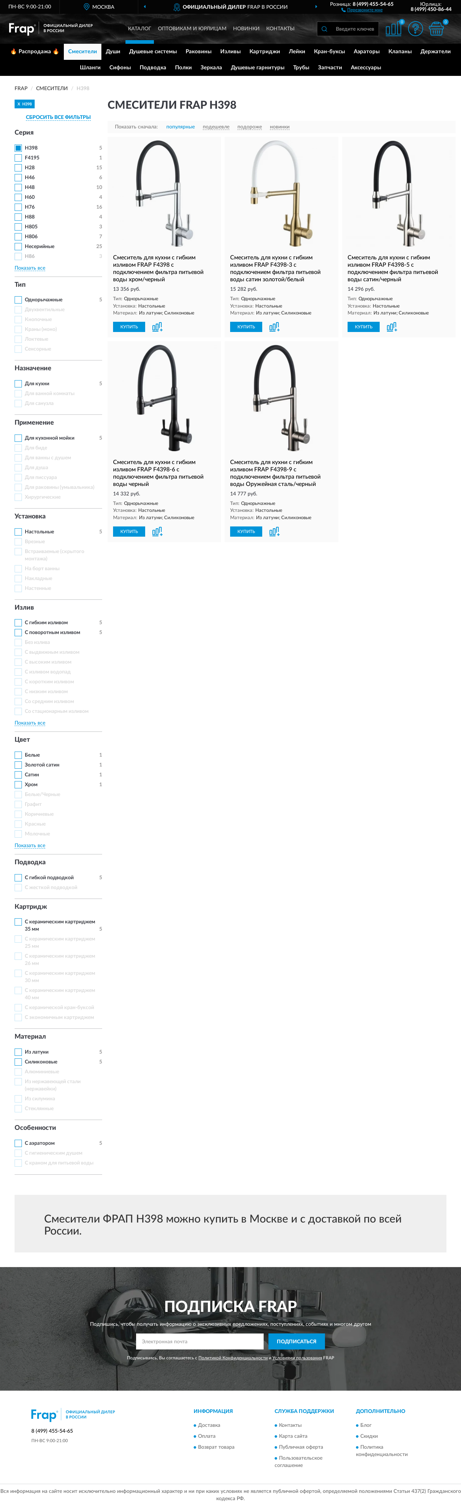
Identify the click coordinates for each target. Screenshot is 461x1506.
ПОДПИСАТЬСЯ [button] (297, 1341)
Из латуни (37, 1052)
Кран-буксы (329, 51)
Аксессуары (366, 67)
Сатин (32, 774)
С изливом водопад (48, 672)
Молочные (37, 834)
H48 (30, 187)
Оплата (207, 1436)
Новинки (246, 28)
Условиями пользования (297, 1358)
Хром (31, 784)
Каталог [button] (139, 28)
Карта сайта (293, 1436)
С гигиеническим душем (53, 1153)
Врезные (35, 541)
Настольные (39, 531)
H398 (31, 148)
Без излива (37, 642)
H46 (30, 177)
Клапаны (400, 51)
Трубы (301, 67)
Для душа (36, 467)
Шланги (90, 67)
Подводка (153, 67)
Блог (366, 1425)
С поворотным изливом (52, 632)
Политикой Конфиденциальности (233, 1358)
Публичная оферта (301, 1447)
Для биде (36, 448)
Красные (35, 824)
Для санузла (39, 403)
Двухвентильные (45, 309)
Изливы (230, 51)
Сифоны (120, 67)
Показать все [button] (30, 268)
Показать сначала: (136, 127)
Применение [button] (34, 423)
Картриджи (264, 51)
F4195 (32, 158)
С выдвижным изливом (52, 652)
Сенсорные (38, 349)
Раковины (199, 51)
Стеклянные (39, 1108)
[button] (362, 9)
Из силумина (40, 1098)
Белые (32, 755)
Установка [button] (30, 516)
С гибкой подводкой (49, 877)
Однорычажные (43, 299)
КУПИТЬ (129, 327)
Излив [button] (24, 608)
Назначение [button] (33, 368)
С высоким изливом (48, 662)
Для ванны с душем (48, 457)
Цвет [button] (22, 740)
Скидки (369, 1436)
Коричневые (39, 814)
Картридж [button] (31, 907)
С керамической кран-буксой (59, 1007)
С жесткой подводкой (51, 887)
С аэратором (40, 1143)
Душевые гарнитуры (257, 67)
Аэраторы (367, 51)
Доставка (209, 1425)
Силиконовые (41, 1062)
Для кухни (37, 383)
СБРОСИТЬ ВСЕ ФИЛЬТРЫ (58, 117)
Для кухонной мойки (49, 438)
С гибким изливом (46, 622)
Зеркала (211, 67)
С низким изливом (46, 691)
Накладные (38, 578)
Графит (33, 804)
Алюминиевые (42, 1071)
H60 (30, 197)
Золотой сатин (42, 765)
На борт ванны (42, 568)
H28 (30, 167)
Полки (183, 67)
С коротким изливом (49, 681)
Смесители (82, 51)
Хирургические (43, 497)
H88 (30, 217)
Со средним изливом (49, 701)
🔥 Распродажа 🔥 (34, 51)
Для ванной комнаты (49, 393)
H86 (30, 256)
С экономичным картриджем (59, 1017)
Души (113, 51)
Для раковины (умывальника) (59, 487)
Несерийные (39, 246)
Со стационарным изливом (57, 711)
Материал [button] (30, 1037)
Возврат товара (216, 1447)
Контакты (280, 28)
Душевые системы (153, 51)
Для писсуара (41, 477)
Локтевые (36, 339)
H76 (30, 207)
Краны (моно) (41, 329)
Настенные (38, 588)
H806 (31, 236)
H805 (31, 226)
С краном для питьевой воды (59, 1163)
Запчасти (330, 67)
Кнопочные (38, 319)
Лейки (297, 51)
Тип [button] (20, 285)
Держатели (436, 51)
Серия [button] (24, 133)
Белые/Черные (42, 794)
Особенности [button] (35, 1128)
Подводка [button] (30, 862)
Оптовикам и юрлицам (192, 28)
